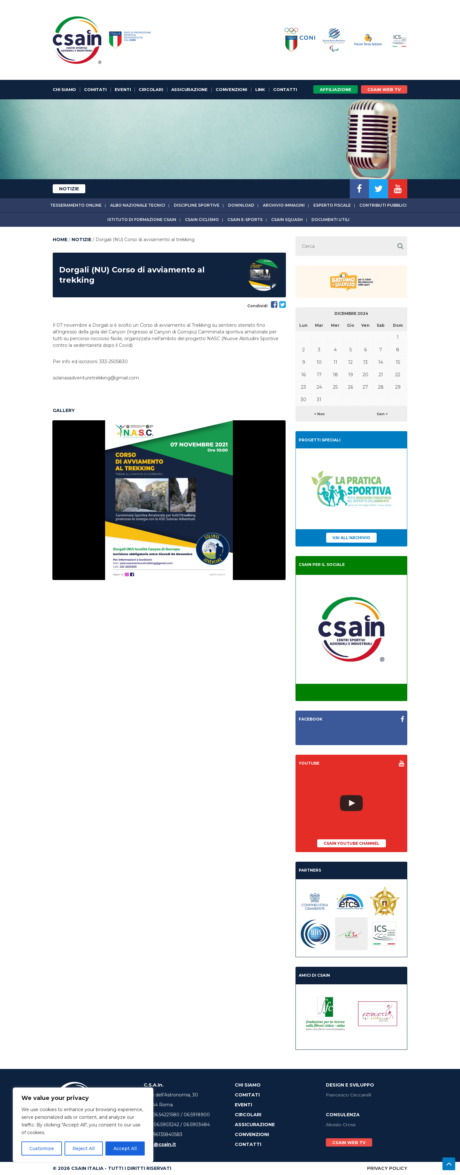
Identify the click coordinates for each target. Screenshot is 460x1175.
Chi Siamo (64, 89)
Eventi (123, 89)
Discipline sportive (196, 205)
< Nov (319, 414)
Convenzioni (231, 89)
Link (260, 89)
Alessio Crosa (341, 1124)
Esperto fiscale (332, 205)
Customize (41, 1148)
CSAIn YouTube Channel (351, 843)
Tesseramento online (76, 205)
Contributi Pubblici (383, 205)
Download (241, 205)
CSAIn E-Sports (245, 219)
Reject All (84, 1148)
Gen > (382, 414)
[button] (400, 246)
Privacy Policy (387, 1168)
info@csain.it (160, 1144)
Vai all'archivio (351, 537)
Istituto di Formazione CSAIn (141, 219)
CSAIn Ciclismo (202, 219)
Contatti (285, 89)
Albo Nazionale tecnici (137, 205)
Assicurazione (189, 89)
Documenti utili (330, 219)
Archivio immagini (284, 205)
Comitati (95, 89)
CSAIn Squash (287, 219)
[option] (169, 500)
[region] (83, 1124)
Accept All (125, 1148)
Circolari (151, 89)
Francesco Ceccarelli (348, 1095)
